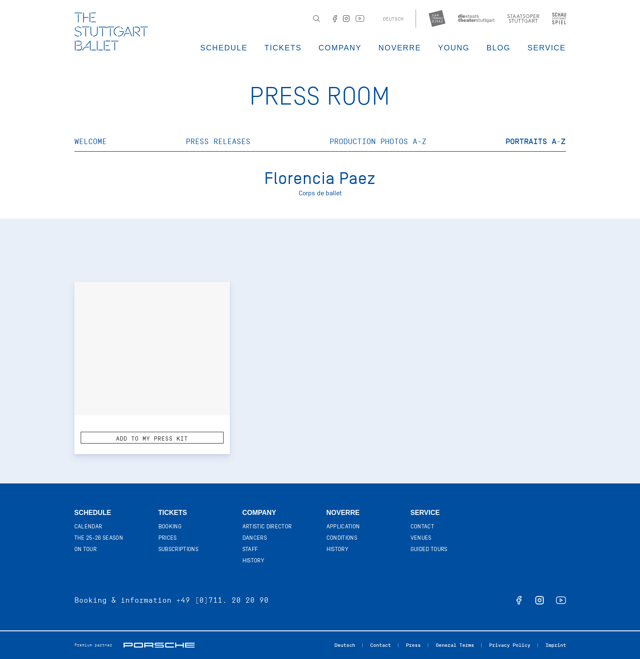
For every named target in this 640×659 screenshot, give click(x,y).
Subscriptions (178, 549)
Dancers (254, 538)
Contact (422, 526)
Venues (421, 538)
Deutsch (393, 19)
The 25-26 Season (99, 538)
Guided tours (429, 549)
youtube (561, 600)
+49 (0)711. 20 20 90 (222, 600)
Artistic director (267, 526)
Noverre (400, 48)
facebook (519, 600)
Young (453, 48)
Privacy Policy (509, 645)
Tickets (283, 48)
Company (340, 48)
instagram (539, 600)
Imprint (555, 645)
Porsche (159, 645)
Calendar (88, 526)
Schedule (224, 48)
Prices (167, 538)
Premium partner (93, 645)
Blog (499, 48)
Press (413, 645)
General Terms (455, 645)
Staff (250, 549)
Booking (170, 526)
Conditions (342, 538)
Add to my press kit (152, 439)
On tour (85, 549)
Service (546, 48)
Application (343, 526)
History (253, 560)
